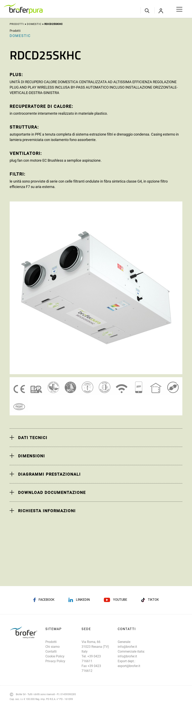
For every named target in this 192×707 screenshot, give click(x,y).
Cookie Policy (54, 656)
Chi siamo (52, 647)
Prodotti (17, 24)
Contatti (51, 651)
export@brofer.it (129, 666)
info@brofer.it (127, 647)
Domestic (34, 24)
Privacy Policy (55, 661)
